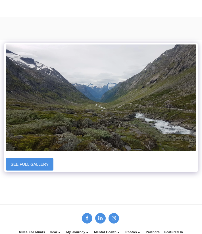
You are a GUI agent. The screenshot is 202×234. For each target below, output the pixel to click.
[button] (56, 232)
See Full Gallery (30, 164)
